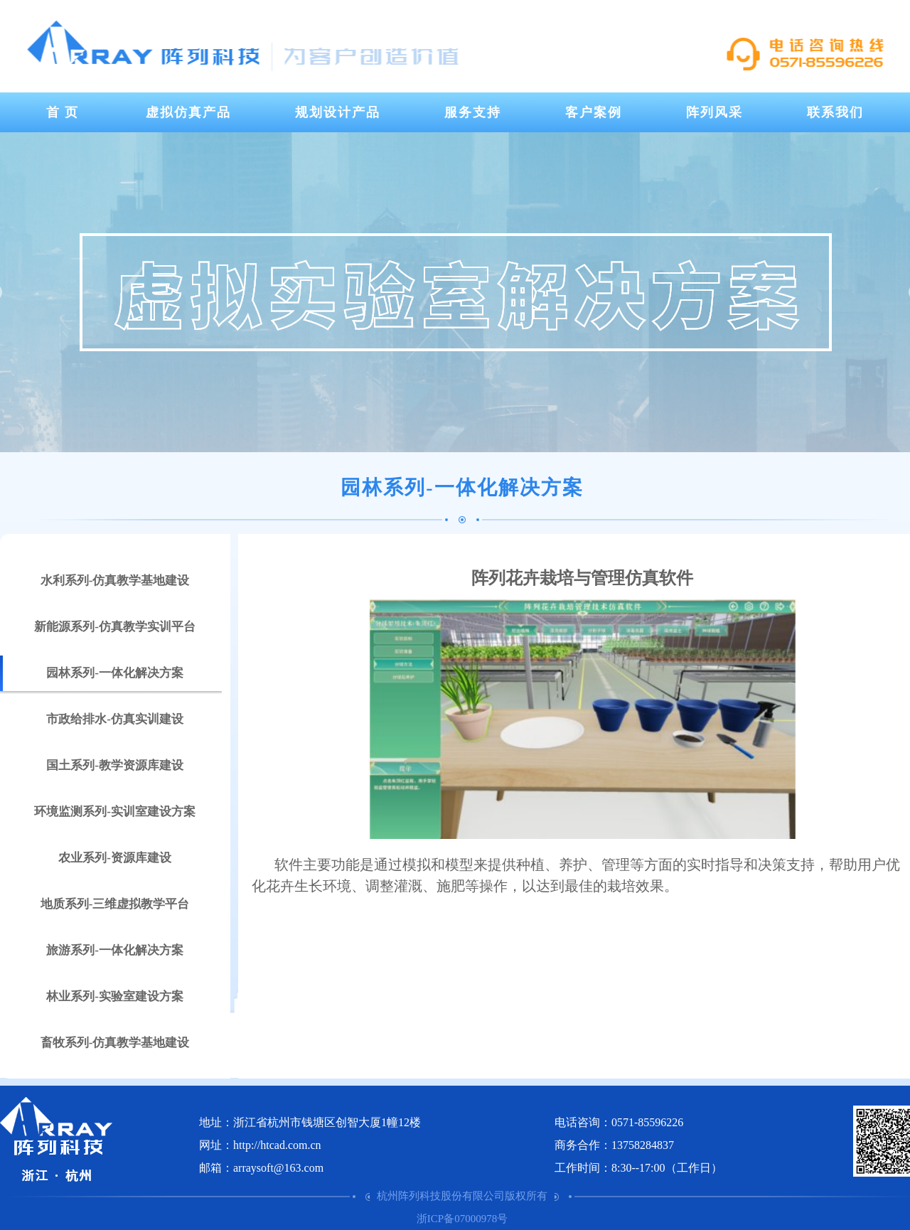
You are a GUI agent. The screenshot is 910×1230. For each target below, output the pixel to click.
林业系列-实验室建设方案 (114, 996)
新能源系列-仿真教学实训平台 (115, 626)
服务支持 (472, 112)
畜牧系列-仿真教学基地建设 (115, 1042)
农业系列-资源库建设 (114, 858)
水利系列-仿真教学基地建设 (115, 580)
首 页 (63, 112)
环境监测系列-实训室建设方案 (115, 811)
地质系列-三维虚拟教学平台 (115, 904)
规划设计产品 (337, 112)
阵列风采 (714, 112)
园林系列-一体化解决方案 (114, 673)
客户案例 (593, 112)
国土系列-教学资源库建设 (114, 765)
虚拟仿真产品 (188, 112)
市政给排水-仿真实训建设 (114, 719)
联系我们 (835, 112)
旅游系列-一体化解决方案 (114, 950)
